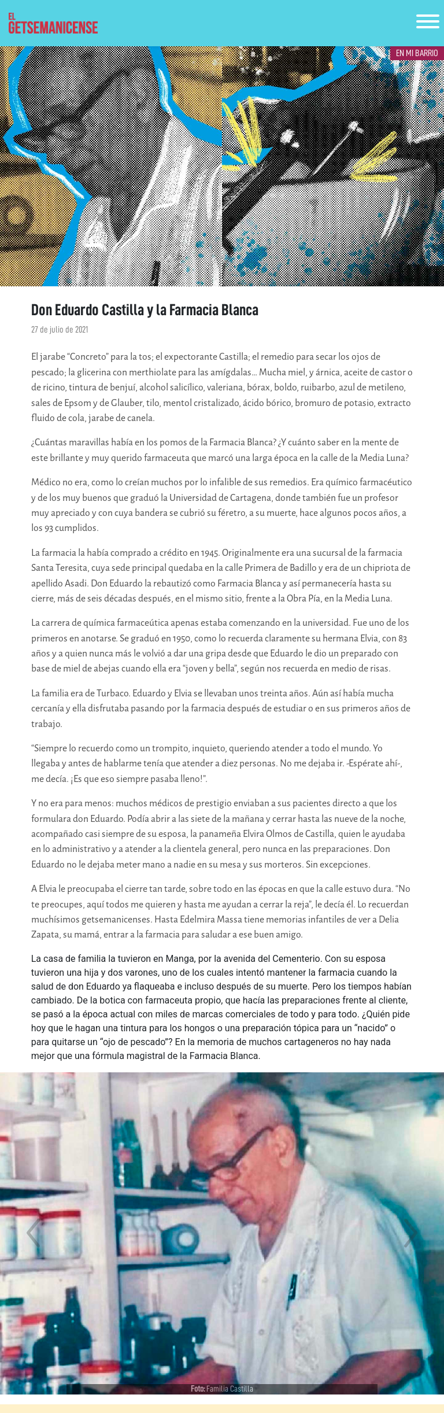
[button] (33, 1233)
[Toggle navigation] (428, 23)
